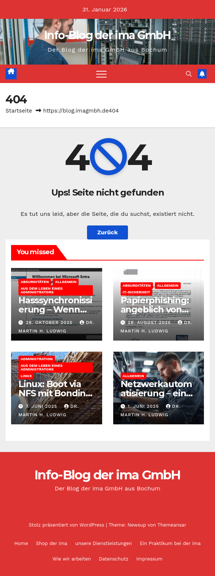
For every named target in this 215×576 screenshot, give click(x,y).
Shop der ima (51, 543)
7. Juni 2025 (42, 406)
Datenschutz (113, 559)
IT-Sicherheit (136, 292)
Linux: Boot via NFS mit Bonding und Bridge (54, 393)
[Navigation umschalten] (101, 74)
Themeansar (171, 525)
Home (21, 543)
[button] (189, 73)
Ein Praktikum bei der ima (170, 543)
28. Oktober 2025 (50, 322)
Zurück (107, 232)
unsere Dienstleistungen (103, 543)
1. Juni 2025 (144, 406)
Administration (37, 359)
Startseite (19, 110)
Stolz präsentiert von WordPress (67, 525)
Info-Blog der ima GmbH (107, 35)
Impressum (149, 559)
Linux (26, 376)
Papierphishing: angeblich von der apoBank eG (156, 309)
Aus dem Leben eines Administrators (42, 290)
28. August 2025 (150, 322)
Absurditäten (35, 282)
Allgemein (65, 282)
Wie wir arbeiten (71, 559)
